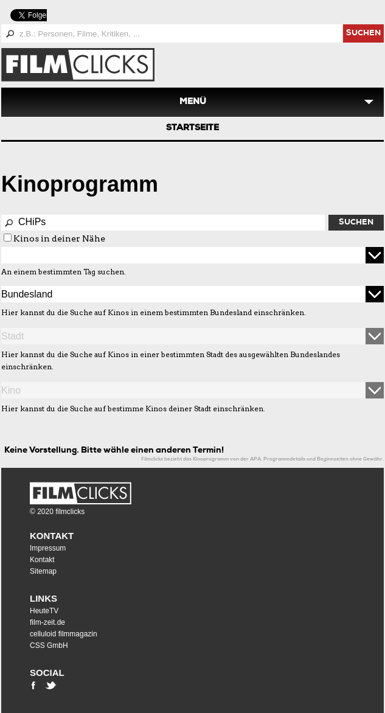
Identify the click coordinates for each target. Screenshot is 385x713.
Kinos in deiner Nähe (59, 238)
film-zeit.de (47, 622)
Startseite (192, 128)
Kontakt (52, 535)
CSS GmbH (49, 645)
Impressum (48, 548)
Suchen (356, 223)
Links (43, 598)
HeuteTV (44, 611)
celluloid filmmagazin (63, 634)
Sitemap (43, 571)
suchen (363, 34)
